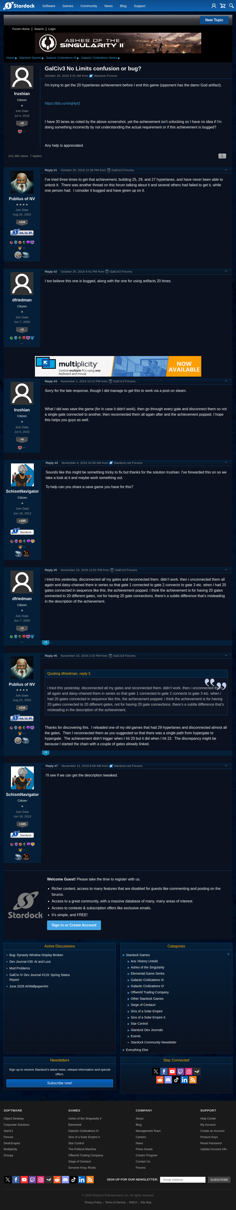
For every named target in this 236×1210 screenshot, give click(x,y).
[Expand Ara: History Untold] (128, 961)
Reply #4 (52, 463)
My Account (207, 1124)
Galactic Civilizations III (61, 57)
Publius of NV (22, 199)
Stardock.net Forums (126, 463)
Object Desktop (14, 1118)
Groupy (8, 1155)
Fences (8, 1137)
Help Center (208, 1118)
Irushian (22, 93)
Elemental (74, 1124)
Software (48, 6)
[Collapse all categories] (228, 954)
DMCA (133, 1202)
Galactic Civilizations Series (99, 57)
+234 (22, 222)
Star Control (76, 1143)
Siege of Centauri (79, 1161)
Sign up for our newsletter (132, 1179)
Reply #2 (51, 271)
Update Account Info (213, 1149)
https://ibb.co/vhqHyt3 (62, 103)
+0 (22, 123)
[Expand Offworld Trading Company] (128, 993)
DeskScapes (12, 1143)
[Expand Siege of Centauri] (128, 1005)
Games (68, 6)
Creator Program (146, 1155)
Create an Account (212, 1131)
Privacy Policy (93, 1202)
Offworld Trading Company (85, 1155)
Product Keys (209, 1137)
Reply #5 (51, 570)
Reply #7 (52, 766)
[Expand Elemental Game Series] (128, 974)
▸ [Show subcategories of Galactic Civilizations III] (78, 57)
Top (226, 170)
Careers (141, 1137)
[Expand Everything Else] (124, 1050)
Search (39, 29)
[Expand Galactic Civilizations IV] (128, 986)
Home (10, 57)
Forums (141, 1167)
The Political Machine (82, 1149)
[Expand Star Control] (128, 1024)
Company (144, 1110)
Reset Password (211, 1143)
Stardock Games (30, 57)
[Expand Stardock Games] (123, 955)
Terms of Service (115, 1202)
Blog (123, 6)
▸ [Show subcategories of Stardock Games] (43, 57)
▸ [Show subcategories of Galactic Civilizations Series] (119, 57)
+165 (22, 520)
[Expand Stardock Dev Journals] (128, 1030)
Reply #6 (51, 655)
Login (52, 29)
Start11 (8, 1131)
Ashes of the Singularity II (84, 1118)
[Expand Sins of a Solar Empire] (128, 1012)
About (139, 1118)
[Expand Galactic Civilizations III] (128, 980)
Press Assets (144, 1149)
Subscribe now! (59, 1083)
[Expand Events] (128, 1036)
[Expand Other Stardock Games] (128, 999)
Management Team (148, 1131)
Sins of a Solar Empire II (84, 1137)
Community (88, 6)
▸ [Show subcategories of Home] (16, 57)
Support (139, 6)
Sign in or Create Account (74, 925)
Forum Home (21, 29)
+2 (22, 329)
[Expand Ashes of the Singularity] (128, 968)
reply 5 (85, 673)
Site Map (146, 1202)
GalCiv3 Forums (120, 170)
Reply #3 (51, 381)
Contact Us (143, 1161)
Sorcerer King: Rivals (82, 1167)
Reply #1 (51, 170)
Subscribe (219, 1179)
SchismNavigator (22, 491)
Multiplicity (10, 1149)
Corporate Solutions (16, 1124)
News (108, 6)
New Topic (214, 20)
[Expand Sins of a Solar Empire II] (128, 1018)
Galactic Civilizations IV (83, 1131)
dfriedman (22, 300)
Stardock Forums (103, 76)
